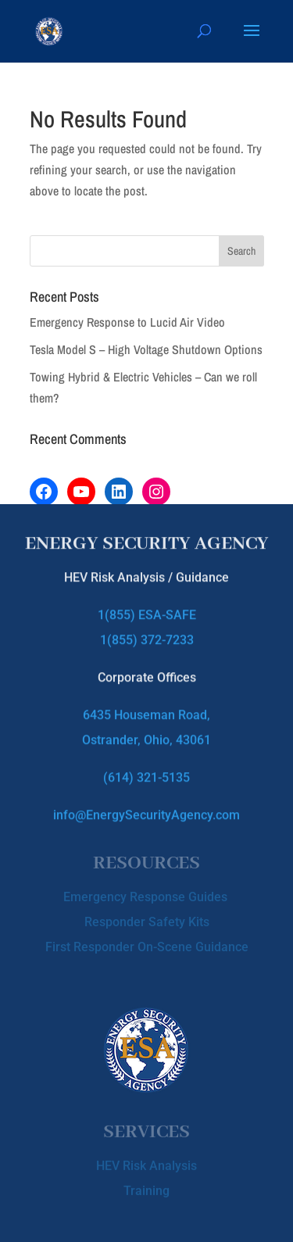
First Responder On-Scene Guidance (146, 943)
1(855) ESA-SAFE (147, 609)
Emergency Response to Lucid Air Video (127, 322)
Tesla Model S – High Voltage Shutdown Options (146, 349)
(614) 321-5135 (146, 771)
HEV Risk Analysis (146, 1163)
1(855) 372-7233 (147, 634)
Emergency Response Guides (146, 893)
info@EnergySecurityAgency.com (146, 809)
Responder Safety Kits (146, 918)
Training (146, 1188)
